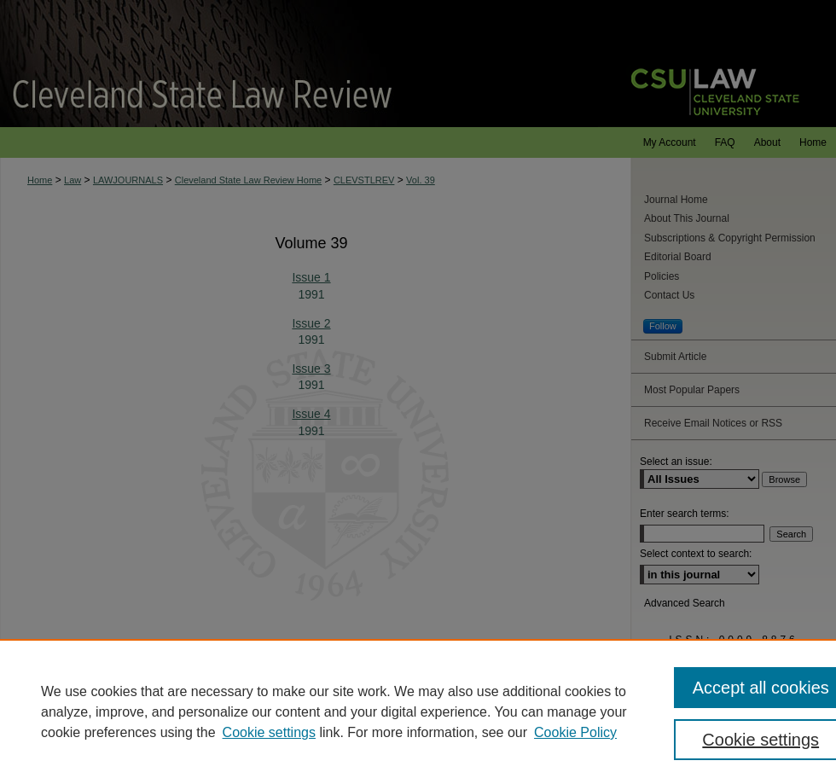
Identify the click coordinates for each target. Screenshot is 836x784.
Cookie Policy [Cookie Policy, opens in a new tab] (575, 732)
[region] (418, 711)
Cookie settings (269, 732)
